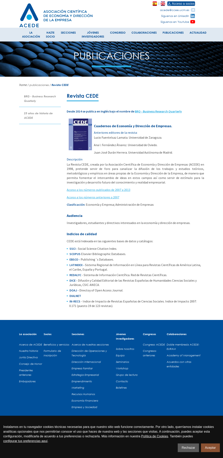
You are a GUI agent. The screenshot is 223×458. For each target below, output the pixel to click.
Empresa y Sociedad (84, 407)
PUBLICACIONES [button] (173, 32)
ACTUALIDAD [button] (198, 32)
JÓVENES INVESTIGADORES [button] (93, 34)
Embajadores (27, 381)
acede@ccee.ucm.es (174, 10)
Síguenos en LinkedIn (175, 16)
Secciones (78, 334)
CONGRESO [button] (118, 32)
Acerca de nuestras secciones (90, 344)
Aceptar (210, 447)
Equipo (120, 355)
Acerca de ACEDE (30, 344)
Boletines (121, 387)
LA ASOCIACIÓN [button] (31, 34)
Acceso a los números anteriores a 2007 (93, 197)
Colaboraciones (177, 334)
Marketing (78, 387)
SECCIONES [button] (68, 32)
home (23, 85)
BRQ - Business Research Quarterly (158, 111)
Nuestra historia (28, 350)
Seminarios (122, 361)
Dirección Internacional (86, 361)
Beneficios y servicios (56, 344)
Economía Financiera (85, 400)
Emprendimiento (82, 381)
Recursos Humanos (83, 394)
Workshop (122, 368)
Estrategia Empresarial (85, 374)
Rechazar (188, 447)
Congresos (149, 334)
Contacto (122, 381)
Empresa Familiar (82, 368)
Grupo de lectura (127, 374)
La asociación (28, 334)
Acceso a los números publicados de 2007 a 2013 (98, 190)
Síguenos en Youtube (175, 22)
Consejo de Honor (30, 363)
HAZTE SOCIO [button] (50, 34)
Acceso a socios (181, 3)
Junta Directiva (28, 357)
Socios (48, 334)
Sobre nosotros (125, 348)
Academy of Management (183, 355)
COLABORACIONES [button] (144, 32)
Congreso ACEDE (154, 344)
